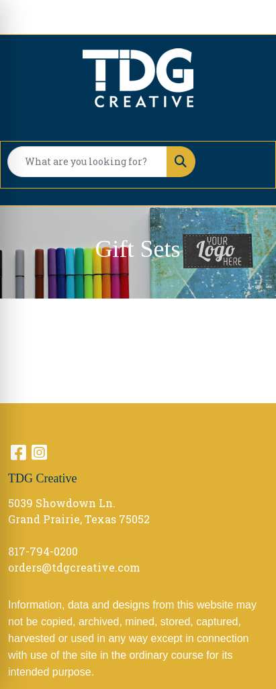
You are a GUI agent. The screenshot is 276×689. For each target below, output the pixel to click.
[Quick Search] (87, 161)
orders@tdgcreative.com (74, 567)
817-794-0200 (43, 551)
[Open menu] (248, 161)
